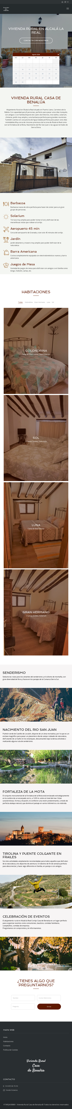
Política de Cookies (10, 1050)
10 (22, 69)
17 (22, 74)
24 (22, 78)
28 (49, 78)
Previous (3, 165)
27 (42, 78)
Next (69, 165)
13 (42, 69)
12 (36, 69)
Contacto (6, 1045)
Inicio (5, 1037)
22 (56, 74)
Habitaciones (8, 1041)
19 (36, 74)
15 (56, 69)
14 (49, 69)
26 (36, 78)
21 (49, 74)
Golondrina (29, 302)
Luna (48, 302)
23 (16, 78)
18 (29, 74)
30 (16, 82)
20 (42, 74)
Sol (53, 302)
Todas (20, 302)
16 (16, 74)
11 (29, 69)
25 (29, 78)
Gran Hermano (39, 302)
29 (56, 78)
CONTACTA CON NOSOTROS (36, 40)
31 (22, 82)
